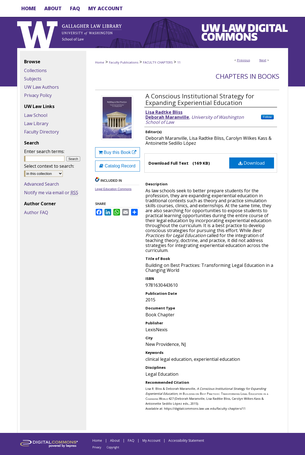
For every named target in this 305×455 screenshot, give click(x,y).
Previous (243, 60)
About (115, 440)
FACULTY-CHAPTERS (158, 62)
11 (179, 62)
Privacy (96, 447)
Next (262, 60)
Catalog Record (117, 166)
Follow (267, 117)
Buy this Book (117, 152)
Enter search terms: (44, 151)
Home (99, 62)
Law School (35, 115)
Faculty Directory (41, 132)
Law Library (36, 123)
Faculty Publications (123, 62)
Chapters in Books (247, 76)
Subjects (32, 79)
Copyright (112, 447)
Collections (35, 70)
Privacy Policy (38, 95)
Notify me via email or (51, 193)
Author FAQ (36, 212)
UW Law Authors (41, 87)
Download (251, 163)
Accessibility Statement (186, 440)
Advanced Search (41, 184)
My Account (151, 440)
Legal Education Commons (113, 189)
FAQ (131, 440)
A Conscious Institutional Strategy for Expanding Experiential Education (199, 99)
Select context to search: (49, 166)
